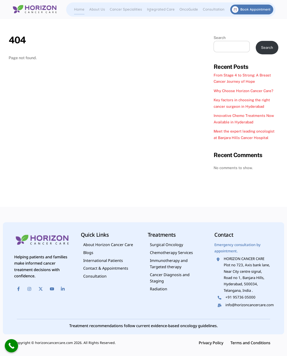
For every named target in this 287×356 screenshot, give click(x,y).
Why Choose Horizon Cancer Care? (243, 91)
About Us (97, 9)
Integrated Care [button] (161, 9)
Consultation (213, 9)
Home (79, 9)
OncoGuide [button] (188, 9)
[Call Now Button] (11, 345)
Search (220, 38)
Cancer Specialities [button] (126, 9)
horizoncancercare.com (54, 343)
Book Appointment (251, 9)
